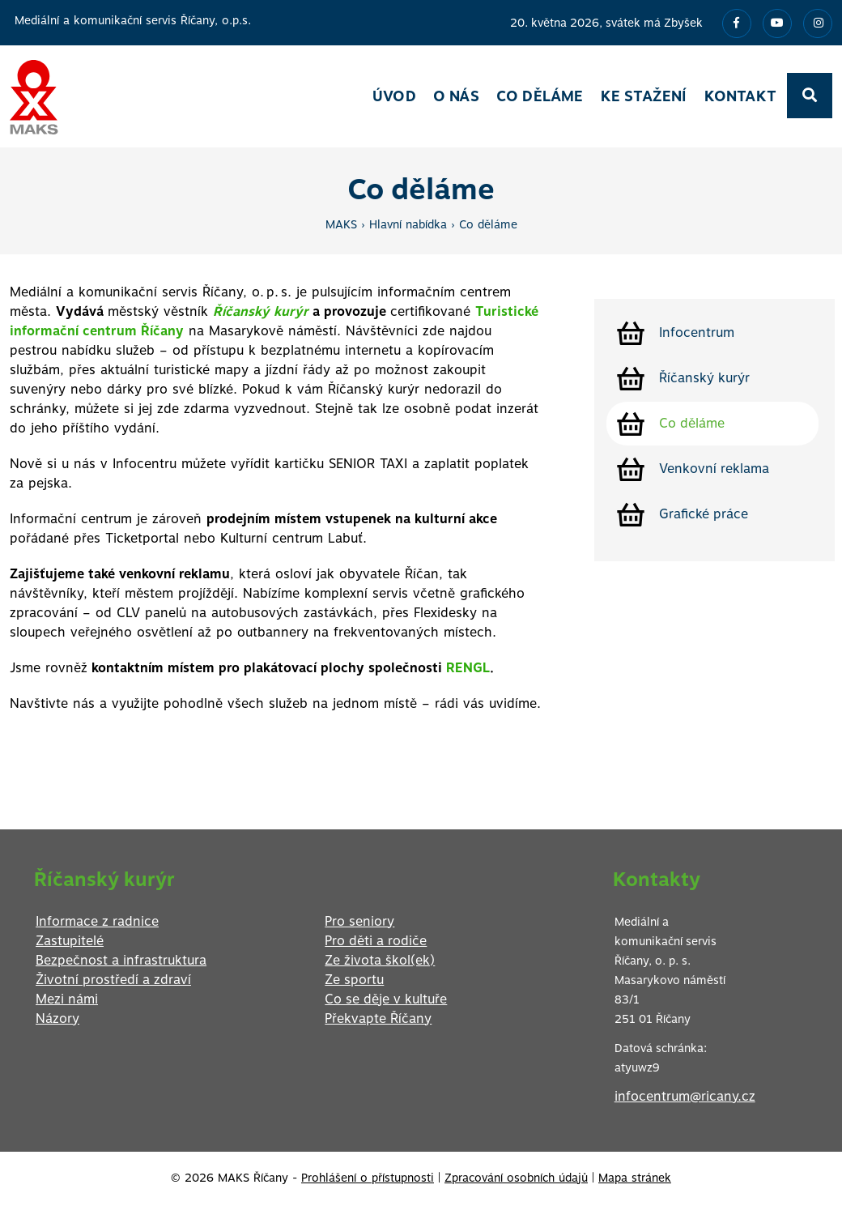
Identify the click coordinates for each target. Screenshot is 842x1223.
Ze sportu (354, 979)
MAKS (341, 224)
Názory (57, 1018)
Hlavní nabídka (408, 224)
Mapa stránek (634, 1177)
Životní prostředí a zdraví (113, 979)
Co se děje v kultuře (386, 999)
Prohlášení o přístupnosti (367, 1177)
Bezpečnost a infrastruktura (121, 960)
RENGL (466, 667)
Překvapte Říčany (378, 1018)
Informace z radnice (97, 921)
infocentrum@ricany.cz (684, 1096)
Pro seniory (359, 921)
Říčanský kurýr (704, 378)
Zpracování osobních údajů (516, 1177)
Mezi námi (67, 999)
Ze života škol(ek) (380, 960)
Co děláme (488, 224)
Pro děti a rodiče (376, 940)
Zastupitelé (70, 940)
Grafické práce (703, 514)
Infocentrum (696, 332)
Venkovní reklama (714, 468)
